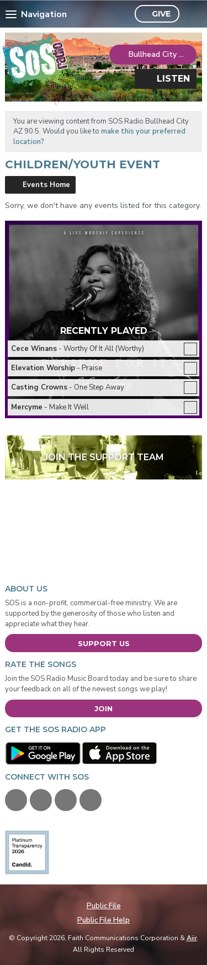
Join (103, 708)
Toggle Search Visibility (190, 14)
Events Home (46, 185)
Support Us (104, 643)
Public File (104, 906)
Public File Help (103, 920)
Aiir (192, 938)
